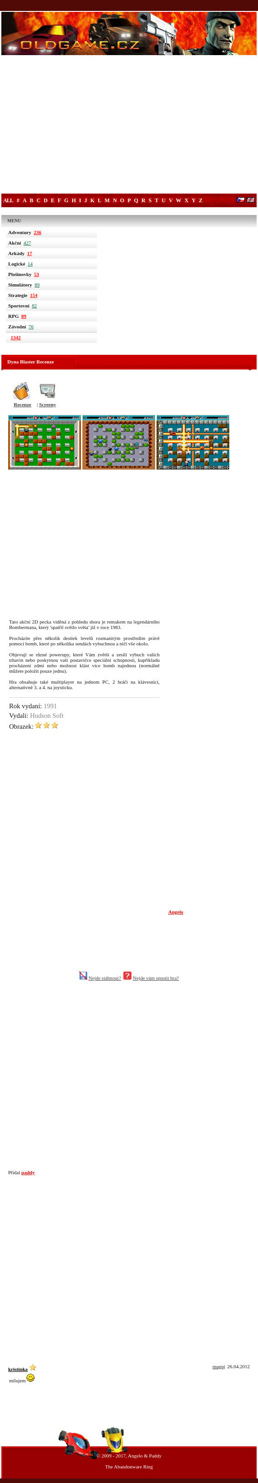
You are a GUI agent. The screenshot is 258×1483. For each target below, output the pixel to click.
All (8, 200)
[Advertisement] (129, 125)
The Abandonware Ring (129, 1466)
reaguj (218, 1366)
